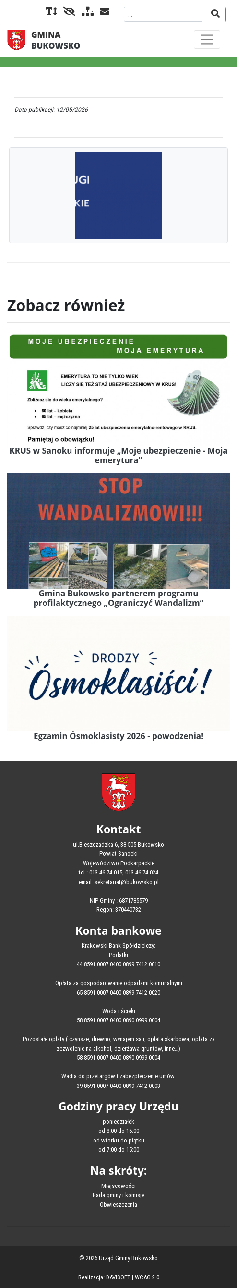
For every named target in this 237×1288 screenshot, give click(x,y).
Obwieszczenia (118, 1204)
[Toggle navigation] (207, 39)
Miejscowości (118, 1185)
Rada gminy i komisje (118, 1194)
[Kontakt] (102, 12)
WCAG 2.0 (147, 1277)
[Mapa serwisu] (85, 12)
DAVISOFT (118, 1277)
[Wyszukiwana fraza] (163, 14)
